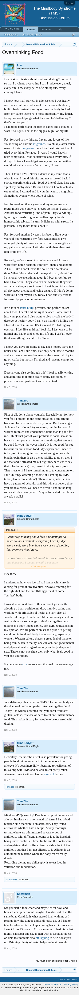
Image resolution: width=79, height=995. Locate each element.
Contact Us (64, 979)
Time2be (22, 400)
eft (37, 938)
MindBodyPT (25, 515)
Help (60, 29)
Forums (31, 29)
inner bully (26, 307)
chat (24, 664)
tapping (44, 938)
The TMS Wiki (12, 29)
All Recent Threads (32, 34)
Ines (20, 65)
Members (46, 29)
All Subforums (11, 34)
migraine (28, 148)
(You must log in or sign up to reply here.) (56, 960)
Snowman (23, 893)
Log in (69, 3)
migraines (39, 144)
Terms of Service (53, 984)
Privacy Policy (71, 984)
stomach (49, 774)
